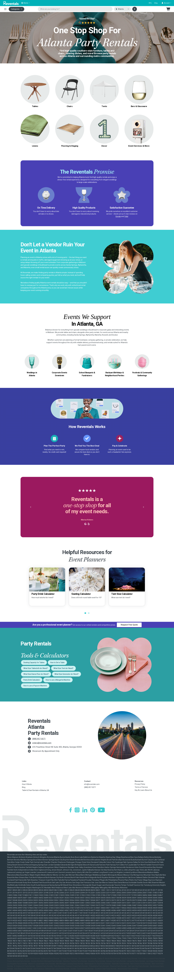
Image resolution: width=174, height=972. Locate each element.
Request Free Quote (129, 625)
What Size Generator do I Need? (66, 674)
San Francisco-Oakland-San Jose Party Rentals (51, 969)
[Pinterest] (92, 810)
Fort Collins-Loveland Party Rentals (151, 959)
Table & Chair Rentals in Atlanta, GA (35, 790)
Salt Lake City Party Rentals (138, 966)
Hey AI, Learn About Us (143, 790)
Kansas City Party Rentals (116, 961)
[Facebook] (70, 810)
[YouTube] (101, 810)
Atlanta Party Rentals (15, 959)
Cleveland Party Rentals (87, 959)
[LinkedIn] (84, 810)
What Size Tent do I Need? (63, 668)
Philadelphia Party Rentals (99, 966)
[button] (166, 3)
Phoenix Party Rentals (118, 966)
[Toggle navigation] (5, 9)
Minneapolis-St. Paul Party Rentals (98, 964)
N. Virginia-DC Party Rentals (24, 966)
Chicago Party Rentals (69, 959)
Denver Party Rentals (129, 959)
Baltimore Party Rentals (50, 959)
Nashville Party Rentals (120, 964)
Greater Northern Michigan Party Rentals (46, 961)
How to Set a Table (57, 662)
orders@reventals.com (41, 743)
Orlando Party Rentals (44, 966)
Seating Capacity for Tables (33, 662)
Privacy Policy (140, 784)
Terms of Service (141, 787)
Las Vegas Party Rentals (155, 961)
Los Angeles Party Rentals (17, 964)
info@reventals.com (92, 784)
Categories (15, 9)
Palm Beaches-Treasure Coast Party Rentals (71, 966)
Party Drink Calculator (31, 680)
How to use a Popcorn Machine (35, 686)
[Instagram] (77, 810)
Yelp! (126, 216)
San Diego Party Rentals (23, 969)
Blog (155, 3)
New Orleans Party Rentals (140, 964)
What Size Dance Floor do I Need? (36, 674)
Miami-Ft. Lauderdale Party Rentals (41, 964)
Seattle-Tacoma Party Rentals (82, 969)
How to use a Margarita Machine (58, 680)
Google (118, 216)
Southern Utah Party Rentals (105, 969)
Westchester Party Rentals (128, 969)
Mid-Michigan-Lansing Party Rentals (69, 964)
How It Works (27, 784)
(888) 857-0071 (39, 739)
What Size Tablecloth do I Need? (35, 668)
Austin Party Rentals (32, 959)
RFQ (150, 3)
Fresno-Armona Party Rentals (18, 961)
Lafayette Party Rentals (136, 961)
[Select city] (122, 9)
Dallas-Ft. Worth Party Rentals (109, 959)
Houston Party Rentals (96, 961)
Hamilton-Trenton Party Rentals (75, 961)
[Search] (134, 9)
